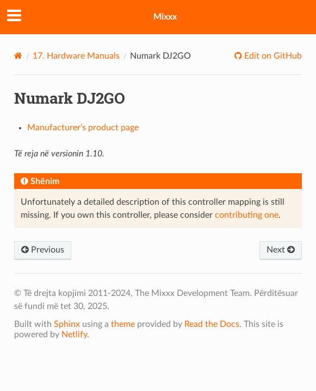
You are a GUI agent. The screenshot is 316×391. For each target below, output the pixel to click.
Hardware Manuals (76, 56)
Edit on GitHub (272, 56)
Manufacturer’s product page (83, 127)
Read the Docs (211, 324)
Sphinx (67, 324)
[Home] (18, 55)
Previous (42, 249)
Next (281, 249)
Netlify (74, 334)
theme (123, 324)
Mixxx (165, 16)
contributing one (246, 215)
